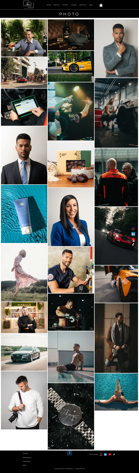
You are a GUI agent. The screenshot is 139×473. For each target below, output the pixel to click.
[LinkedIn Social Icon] (105, 454)
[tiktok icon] (133, 244)
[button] (65, 4)
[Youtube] (109, 454)
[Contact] (29, 453)
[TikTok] (114, 454)
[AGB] (28, 465)
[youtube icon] (133, 239)
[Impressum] (29, 461)
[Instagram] (101, 454)
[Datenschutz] (29, 458)
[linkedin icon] (133, 234)
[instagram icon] (133, 229)
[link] (101, 5)
